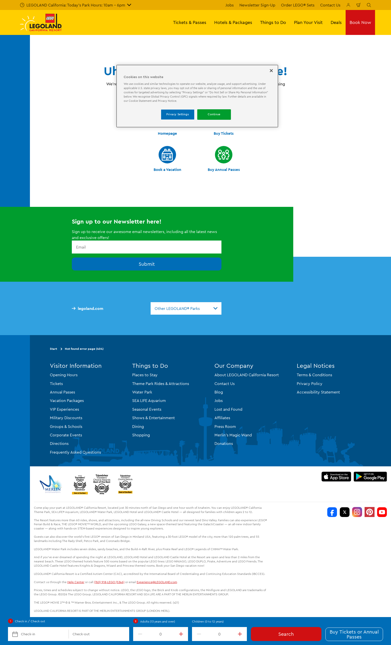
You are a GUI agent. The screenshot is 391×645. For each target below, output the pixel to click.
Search (286, 634)
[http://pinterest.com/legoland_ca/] (370, 512)
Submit (147, 264)
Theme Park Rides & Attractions (160, 383)
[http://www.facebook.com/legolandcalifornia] (332, 512)
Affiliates (222, 417)
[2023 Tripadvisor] (80, 484)
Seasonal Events (146, 409)
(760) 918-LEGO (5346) (109, 582)
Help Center (75, 582)
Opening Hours (64, 374)
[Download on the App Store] (336, 477)
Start (53, 349)
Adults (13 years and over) (157, 621)
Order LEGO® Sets (297, 4)
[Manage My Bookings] (348, 4)
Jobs (229, 4)
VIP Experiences (64, 409)
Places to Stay (145, 374)
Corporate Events (66, 434)
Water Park (142, 391)
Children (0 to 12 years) (208, 621)
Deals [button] (336, 22)
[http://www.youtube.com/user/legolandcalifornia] (382, 512)
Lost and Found (228, 409)
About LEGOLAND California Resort (246, 374)
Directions (59, 443)
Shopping (141, 434)
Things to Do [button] (273, 22)
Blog (218, 391)
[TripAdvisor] (125, 484)
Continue (214, 114)
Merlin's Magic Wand (233, 434)
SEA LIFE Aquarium (149, 400)
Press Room (225, 426)
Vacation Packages (67, 400)
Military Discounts (66, 417)
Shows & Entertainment (153, 417)
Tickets (56, 383)
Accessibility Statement (318, 391)
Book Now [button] (360, 22)
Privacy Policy (309, 383)
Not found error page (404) (84, 349)
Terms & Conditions (314, 374)
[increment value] (182, 634)
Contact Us (330, 4)
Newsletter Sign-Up (257, 4)
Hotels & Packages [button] (233, 22)
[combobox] (186, 308)
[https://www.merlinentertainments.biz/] (51, 484)
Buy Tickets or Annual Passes (354, 634)
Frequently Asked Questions (75, 452)
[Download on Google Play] (370, 477)
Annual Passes (62, 391)
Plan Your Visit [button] (308, 22)
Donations (223, 443)
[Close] (271, 70)
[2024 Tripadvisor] (102, 484)
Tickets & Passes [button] (189, 22)
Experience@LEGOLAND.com (157, 582)
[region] (197, 96)
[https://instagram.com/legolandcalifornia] (357, 512)
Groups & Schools (66, 426)
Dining (138, 426)
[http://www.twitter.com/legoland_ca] (345, 512)
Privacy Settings (177, 114)
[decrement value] (139, 634)
